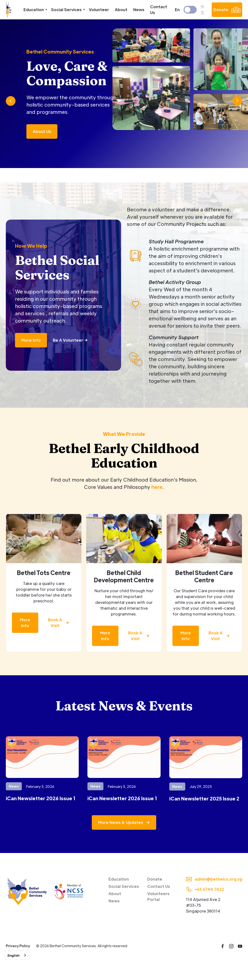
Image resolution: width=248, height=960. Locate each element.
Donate (154, 879)
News (138, 9)
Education (118, 879)
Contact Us (158, 9)
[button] (34, 10)
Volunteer (99, 9)
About (121, 9)
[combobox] (17, 955)
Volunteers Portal (158, 896)
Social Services (123, 886)
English (13, 955)
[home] (9, 9)
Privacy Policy (18, 946)
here (157, 487)
